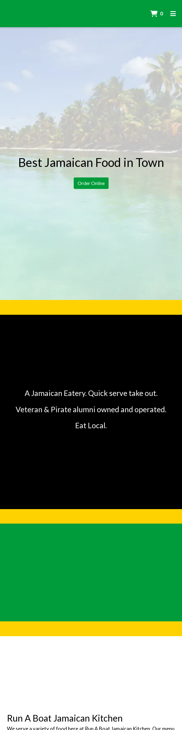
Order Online (91, 183)
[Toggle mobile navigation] (173, 14)
